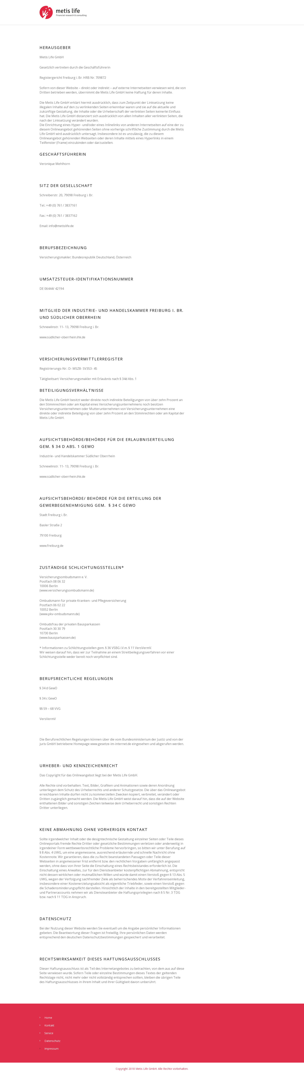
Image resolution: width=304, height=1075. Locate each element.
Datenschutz (52, 1041)
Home (48, 1017)
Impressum (51, 1048)
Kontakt (49, 1025)
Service (48, 1033)
